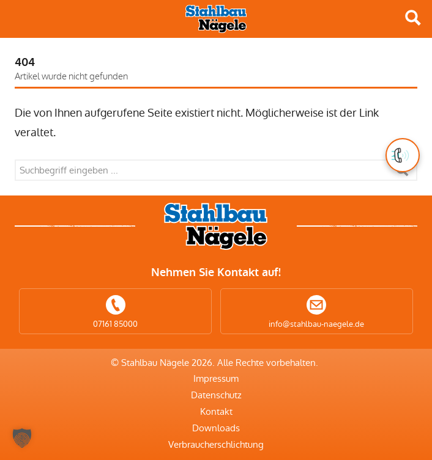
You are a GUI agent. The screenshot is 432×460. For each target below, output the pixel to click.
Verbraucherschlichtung (216, 444)
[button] (22, 438)
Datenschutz (216, 395)
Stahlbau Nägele (216, 19)
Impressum (216, 378)
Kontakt (216, 411)
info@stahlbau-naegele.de (316, 324)
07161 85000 (115, 324)
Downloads (216, 428)
